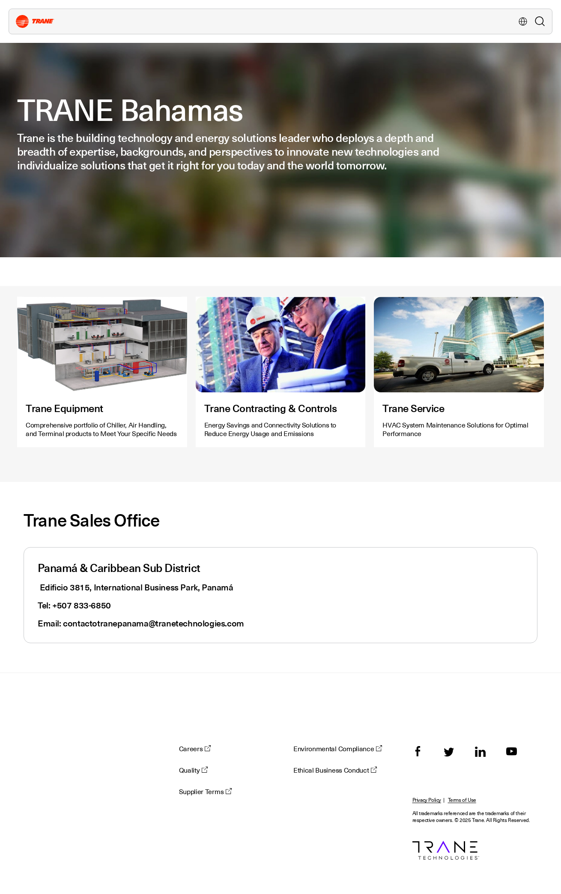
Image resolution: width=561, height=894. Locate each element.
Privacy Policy (426, 800)
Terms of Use (462, 800)
